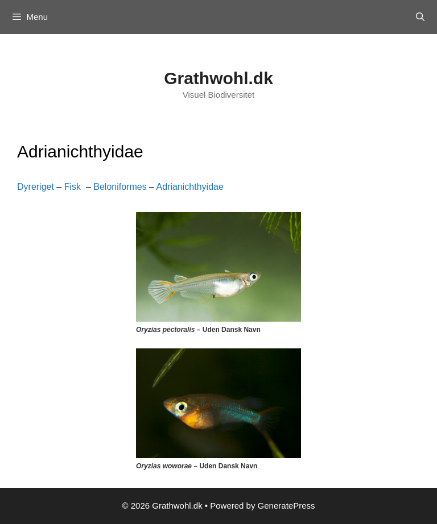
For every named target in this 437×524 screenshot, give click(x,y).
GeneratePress (286, 505)
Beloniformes (119, 187)
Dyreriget (35, 187)
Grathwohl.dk (218, 78)
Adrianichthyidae (190, 187)
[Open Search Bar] (420, 17)
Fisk (72, 187)
